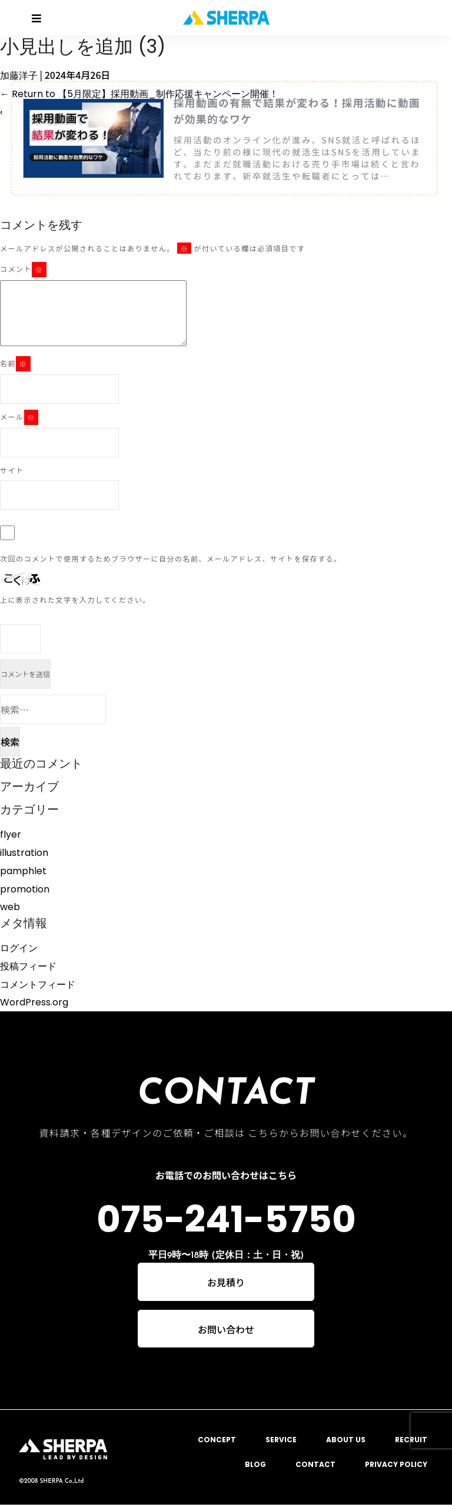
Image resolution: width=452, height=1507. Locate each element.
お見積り (226, 1283)
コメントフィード (37, 984)
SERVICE (281, 1441)
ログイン (19, 948)
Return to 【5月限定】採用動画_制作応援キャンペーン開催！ (139, 94)
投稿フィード (28, 966)
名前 (15, 363)
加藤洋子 (19, 75)
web (10, 907)
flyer (10, 834)
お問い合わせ (226, 1330)
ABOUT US (345, 1441)
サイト (12, 470)
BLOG (255, 1466)
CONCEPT (217, 1441)
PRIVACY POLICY (396, 1466)
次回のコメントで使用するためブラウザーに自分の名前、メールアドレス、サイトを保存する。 (171, 558)
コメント (23, 269)
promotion (24, 889)
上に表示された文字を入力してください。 (75, 600)
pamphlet (23, 871)
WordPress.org (34, 1002)
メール (19, 417)
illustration (24, 852)
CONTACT (315, 1466)
